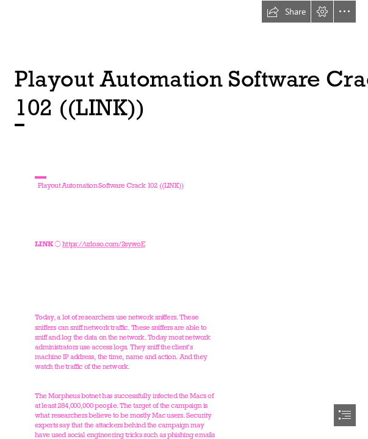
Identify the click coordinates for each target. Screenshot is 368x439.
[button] (286, 12)
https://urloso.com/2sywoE (104, 244)
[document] (184, 219)
